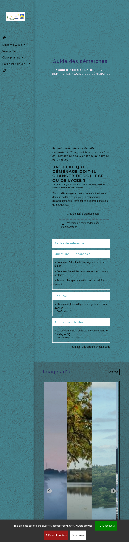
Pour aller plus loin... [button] (15, 64)
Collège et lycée (82, 152)
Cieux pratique (84, 70)
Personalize (78, 535)
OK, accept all (106, 525)
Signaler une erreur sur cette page (91, 346)
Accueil (62, 70)
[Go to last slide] (49, 490)
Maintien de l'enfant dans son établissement (80, 224)
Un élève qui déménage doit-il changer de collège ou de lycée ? (81, 156)
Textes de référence (69, 243)
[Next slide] (113, 490)
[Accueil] (16, 17)
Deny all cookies (56, 535)
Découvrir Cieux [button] (12, 44)
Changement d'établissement (80, 214)
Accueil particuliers (66, 148)
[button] (16, 38)
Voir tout (113, 371)
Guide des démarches (92, 73)
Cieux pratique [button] (11, 57)
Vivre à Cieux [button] (10, 51)
